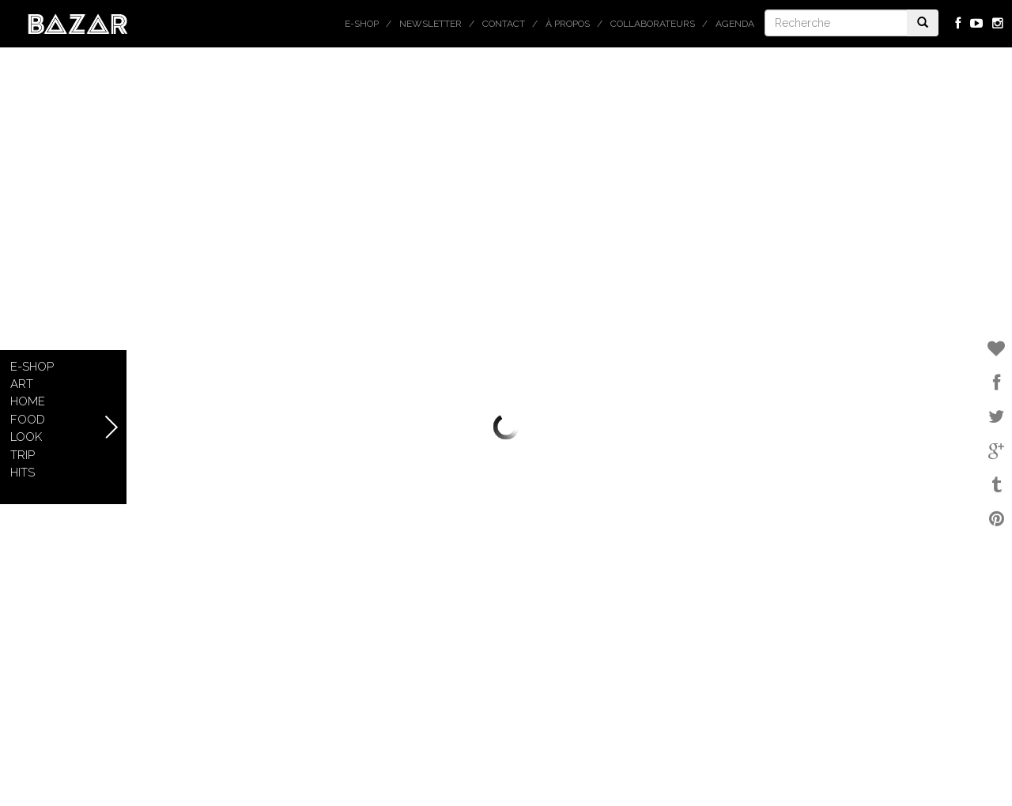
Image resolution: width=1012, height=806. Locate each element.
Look (26, 437)
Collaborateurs (652, 23)
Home (27, 401)
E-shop (362, 23)
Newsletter (430, 23)
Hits (22, 472)
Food (27, 419)
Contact (503, 23)
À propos (568, 23)
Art (21, 384)
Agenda (735, 23)
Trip (22, 455)
